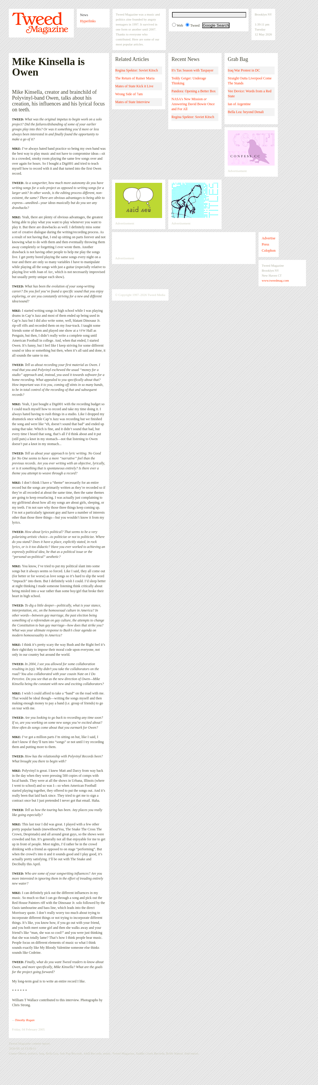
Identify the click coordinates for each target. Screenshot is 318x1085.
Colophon (269, 250)
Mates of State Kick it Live (134, 86)
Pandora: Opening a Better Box (193, 91)
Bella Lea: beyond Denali (246, 112)
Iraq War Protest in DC (244, 70)
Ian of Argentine (239, 104)
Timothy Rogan (25, 1020)
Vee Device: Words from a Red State (249, 93)
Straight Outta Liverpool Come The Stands (250, 80)
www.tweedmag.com (275, 280)
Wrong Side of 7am (129, 94)
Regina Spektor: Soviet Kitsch (136, 70)
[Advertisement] (183, 244)
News (84, 15)
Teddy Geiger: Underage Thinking (188, 80)
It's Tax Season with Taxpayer (192, 70)
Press (265, 244)
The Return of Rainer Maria (134, 78)
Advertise (269, 238)
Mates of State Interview (132, 102)
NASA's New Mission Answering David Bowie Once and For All (193, 104)
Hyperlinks (88, 21)
